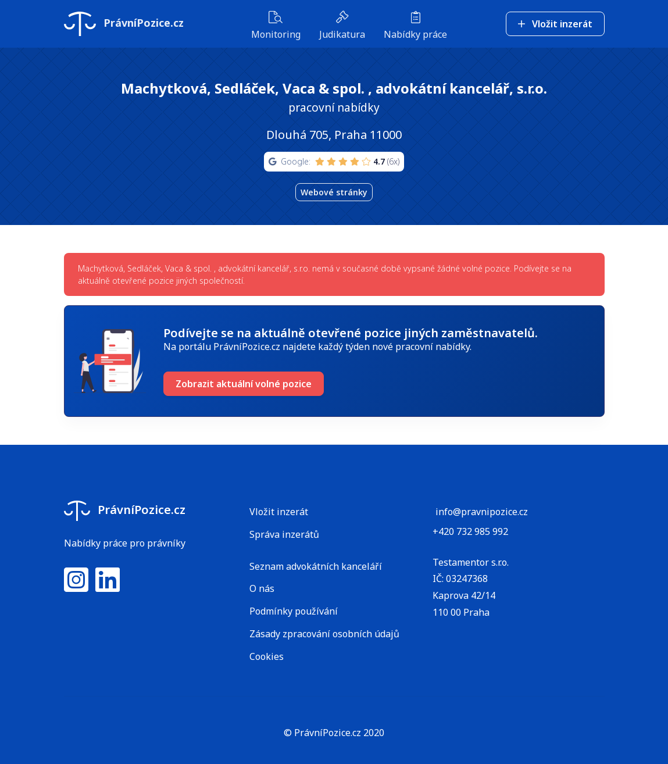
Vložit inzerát (555, 23)
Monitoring (276, 26)
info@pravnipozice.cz (481, 511)
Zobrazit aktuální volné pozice (244, 383)
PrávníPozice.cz (124, 24)
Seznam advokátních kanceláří (315, 566)
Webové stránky (334, 192)
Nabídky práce (415, 26)
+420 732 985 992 (470, 531)
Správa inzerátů (284, 534)
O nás (261, 588)
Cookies (266, 656)
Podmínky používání (293, 611)
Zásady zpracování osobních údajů (324, 633)
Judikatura (342, 26)
